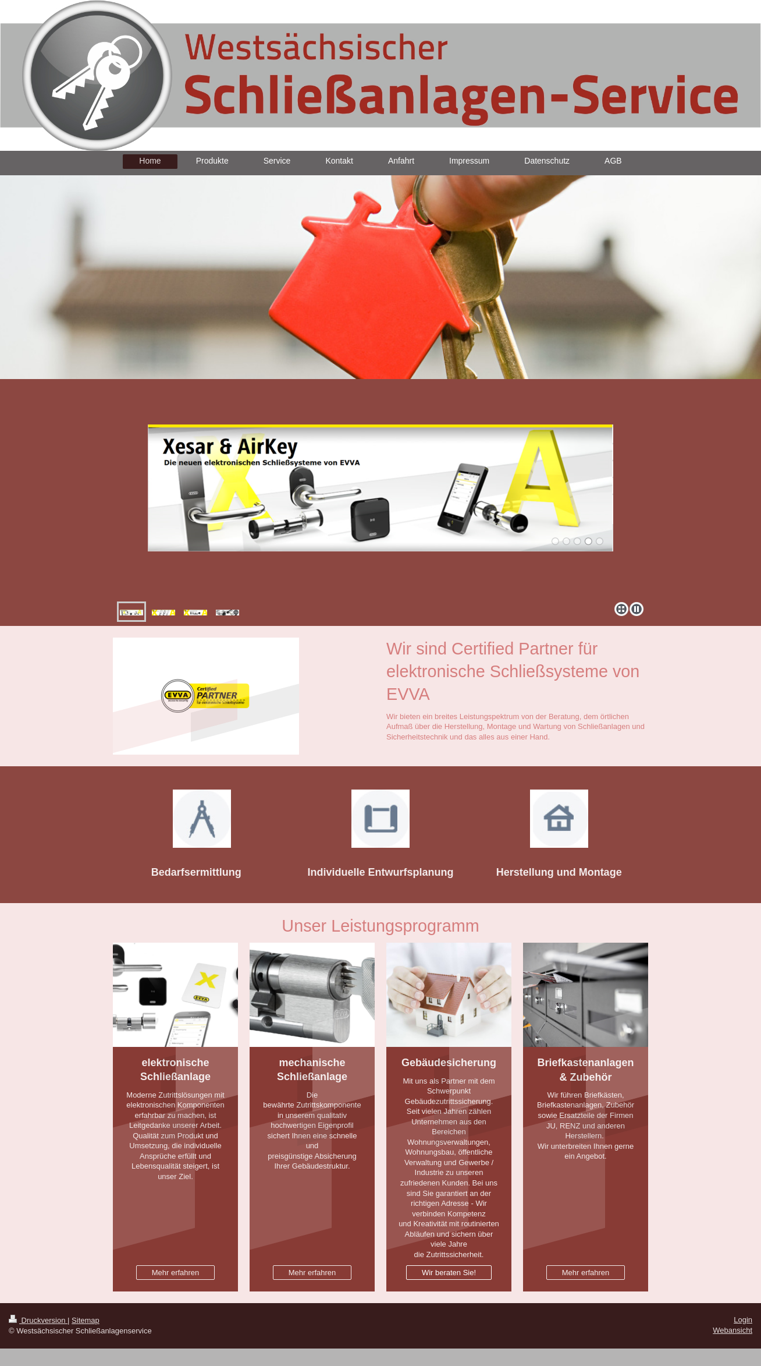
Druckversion (38, 1320)
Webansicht (732, 1330)
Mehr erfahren (176, 1272)
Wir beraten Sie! (449, 1272)
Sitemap (85, 1320)
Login (743, 1319)
